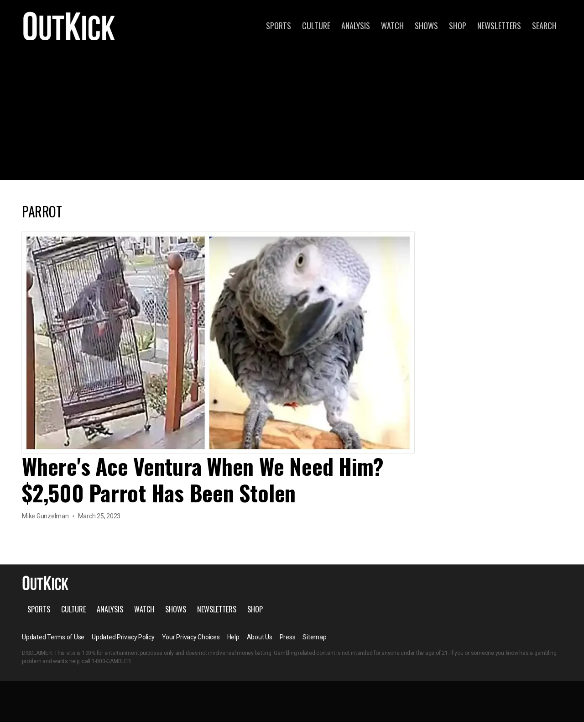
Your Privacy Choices (191, 637)
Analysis (355, 26)
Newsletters (499, 26)
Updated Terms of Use (53, 637)
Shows (426, 26)
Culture (316, 26)
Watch (392, 26)
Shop (457, 26)
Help (233, 637)
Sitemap (314, 637)
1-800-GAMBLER (111, 661)
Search (544, 26)
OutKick (69, 25)
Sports (278, 26)
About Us (259, 637)
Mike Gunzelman (45, 516)
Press (288, 637)
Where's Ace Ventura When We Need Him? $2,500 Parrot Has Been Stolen (203, 479)
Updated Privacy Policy (123, 637)
